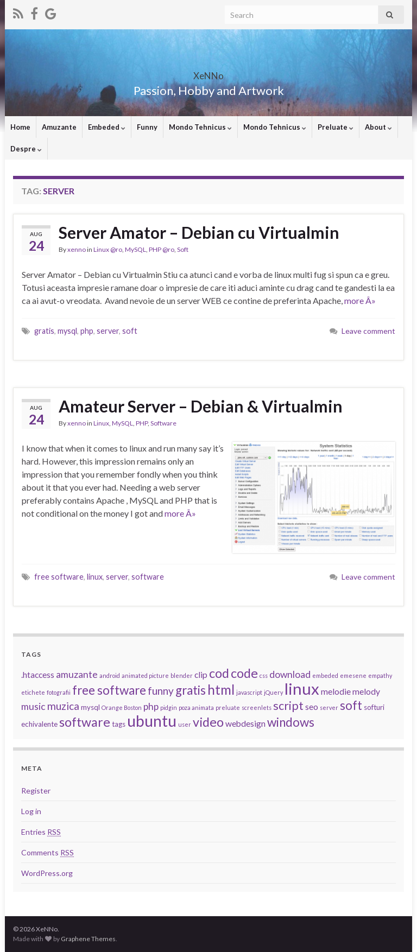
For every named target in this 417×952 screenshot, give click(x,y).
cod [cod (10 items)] (219, 673)
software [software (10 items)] (84, 721)
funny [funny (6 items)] (161, 690)
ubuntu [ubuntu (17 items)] (151, 721)
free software (59, 576)
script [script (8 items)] (288, 706)
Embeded (106, 127)
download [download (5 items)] (290, 674)
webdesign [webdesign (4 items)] (245, 723)
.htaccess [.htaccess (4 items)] (37, 675)
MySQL (135, 249)
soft (129, 330)
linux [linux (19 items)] (302, 688)
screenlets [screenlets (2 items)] (256, 707)
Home (20, 127)
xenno (76, 249)
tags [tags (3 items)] (118, 724)
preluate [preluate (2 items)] (228, 707)
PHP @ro (161, 249)
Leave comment (368, 330)
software (147, 576)
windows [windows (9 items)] (290, 722)
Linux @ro (107, 249)
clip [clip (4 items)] (200, 675)
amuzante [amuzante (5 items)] (77, 674)
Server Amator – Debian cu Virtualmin (199, 232)
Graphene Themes (88, 939)
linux (95, 576)
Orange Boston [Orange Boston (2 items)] (122, 707)
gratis (44, 330)
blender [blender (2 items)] (181, 675)
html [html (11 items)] (221, 689)
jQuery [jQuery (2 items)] (273, 692)
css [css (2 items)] (264, 675)
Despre (26, 148)
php (86, 330)
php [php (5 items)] (151, 706)
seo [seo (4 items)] (311, 707)
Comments (47, 852)
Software (163, 423)
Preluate (335, 127)
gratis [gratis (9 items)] (190, 690)
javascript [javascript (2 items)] (249, 692)
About (378, 127)
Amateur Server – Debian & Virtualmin (201, 406)
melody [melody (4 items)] (366, 691)
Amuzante (59, 127)
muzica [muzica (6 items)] (63, 706)
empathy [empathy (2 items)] (380, 675)
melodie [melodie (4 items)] (336, 691)
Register (35, 790)
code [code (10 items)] (244, 673)
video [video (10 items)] (208, 721)
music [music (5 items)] (33, 706)
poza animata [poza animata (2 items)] (196, 707)
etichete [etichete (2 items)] (33, 692)
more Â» (360, 300)
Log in (31, 811)
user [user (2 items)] (184, 724)
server (108, 330)
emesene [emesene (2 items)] (353, 675)
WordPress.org (47, 873)
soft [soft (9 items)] (351, 705)
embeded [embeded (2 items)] (325, 675)
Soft (182, 249)
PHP (142, 423)
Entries (41, 831)
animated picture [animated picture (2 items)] (145, 675)
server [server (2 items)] (329, 707)
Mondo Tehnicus (200, 127)
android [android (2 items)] (109, 675)
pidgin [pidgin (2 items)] (168, 707)
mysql (67, 330)
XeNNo (208, 72)
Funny (147, 127)
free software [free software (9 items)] (109, 690)
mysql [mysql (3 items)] (90, 707)
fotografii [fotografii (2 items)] (59, 692)
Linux (101, 423)
